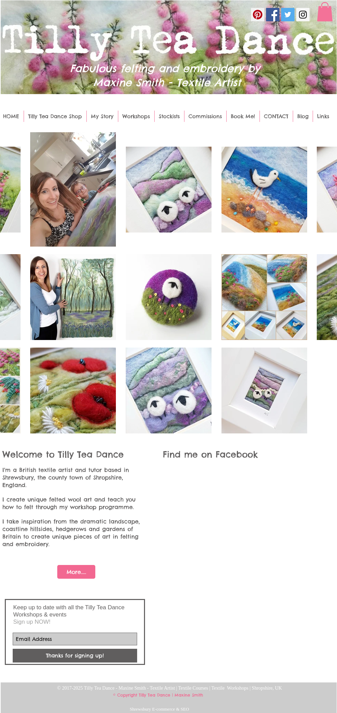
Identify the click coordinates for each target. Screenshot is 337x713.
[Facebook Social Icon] (272, 14)
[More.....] (76, 572)
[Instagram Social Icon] (303, 14)
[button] (325, 11)
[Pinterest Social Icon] (257, 14)
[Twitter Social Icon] (287, 14)
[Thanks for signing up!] (75, 656)
